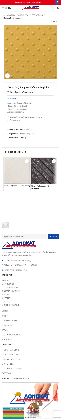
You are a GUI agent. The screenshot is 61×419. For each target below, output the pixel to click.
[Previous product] (52, 22)
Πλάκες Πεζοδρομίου (12, 18)
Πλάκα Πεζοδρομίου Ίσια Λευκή (17, 186)
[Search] (53, 8)
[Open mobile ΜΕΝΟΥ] (6, 8)
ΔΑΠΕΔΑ (20, 15)
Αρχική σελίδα (9, 15)
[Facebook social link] (57, 2)
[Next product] (56, 22)
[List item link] (30, 269)
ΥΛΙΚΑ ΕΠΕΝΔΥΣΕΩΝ (34, 15)
